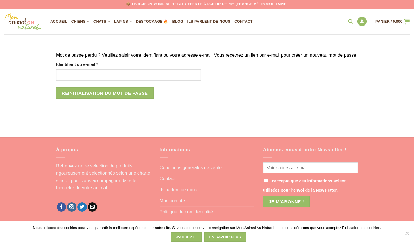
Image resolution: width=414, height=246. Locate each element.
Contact (243, 21)
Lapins (123, 21)
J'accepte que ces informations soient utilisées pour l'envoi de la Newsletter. (304, 185)
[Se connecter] (362, 21)
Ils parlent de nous (209, 21)
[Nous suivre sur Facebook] (61, 207)
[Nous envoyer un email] (92, 207)
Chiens (80, 21)
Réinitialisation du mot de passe (105, 93)
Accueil (58, 21)
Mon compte (172, 200)
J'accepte (186, 237)
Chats (101, 21)
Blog (177, 21)
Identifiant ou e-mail (88, 64)
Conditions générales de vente (191, 167)
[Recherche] (350, 21)
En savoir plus (225, 237)
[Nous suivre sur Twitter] (82, 207)
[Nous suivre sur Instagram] (71, 207)
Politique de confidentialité (186, 211)
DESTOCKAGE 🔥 (152, 21)
